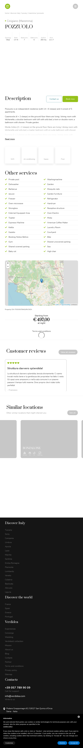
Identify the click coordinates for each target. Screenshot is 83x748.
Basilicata (9, 584)
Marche (8, 555)
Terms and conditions (14, 666)
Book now (70, 99)
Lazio (7, 551)
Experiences (10, 629)
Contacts (8, 658)
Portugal (9, 617)
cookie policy (8, 726)
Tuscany (24, 13)
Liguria (8, 592)
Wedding (9, 637)
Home (7, 13)
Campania (9, 538)
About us (9, 650)
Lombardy (9, 571)
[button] (41, 281)
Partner (8, 662)
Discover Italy (15, 13)
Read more (10, 139)
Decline (62, 743)
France (8, 604)
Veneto (8, 576)
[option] (36, 375)
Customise (9, 743)
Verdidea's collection (14, 641)
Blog (7, 654)
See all (72, 413)
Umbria (8, 543)
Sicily (7, 534)
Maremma (32, 13)
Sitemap (8, 675)
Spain (7, 609)
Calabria (8, 580)
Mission (8, 646)
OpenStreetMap (65, 304)
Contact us (54, 99)
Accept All (74, 743)
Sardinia (8, 559)
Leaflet (56, 304)
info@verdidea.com (15, 696)
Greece (8, 613)
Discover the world (18, 598)
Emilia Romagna (12, 563)
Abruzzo (8, 588)
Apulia (8, 547)
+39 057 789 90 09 (17, 688)
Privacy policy (11, 670)
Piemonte (9, 567)
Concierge (9, 633)
